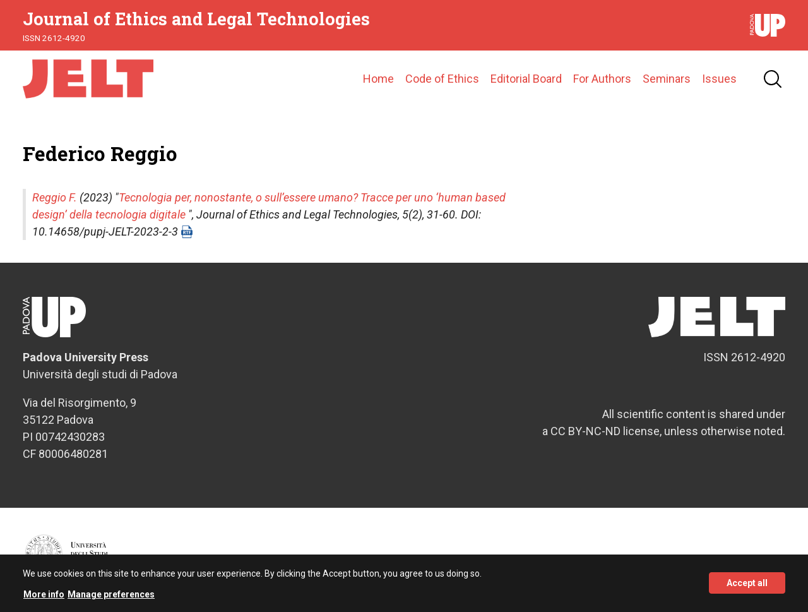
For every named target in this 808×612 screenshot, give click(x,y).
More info (43, 597)
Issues (719, 78)
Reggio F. (54, 197)
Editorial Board (526, 78)
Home (378, 78)
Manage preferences (111, 597)
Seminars (667, 78)
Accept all (747, 586)
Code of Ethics (442, 78)
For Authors (602, 78)
